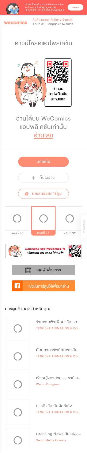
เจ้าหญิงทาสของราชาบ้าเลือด (61, 378)
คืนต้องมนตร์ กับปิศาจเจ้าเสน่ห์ (53, 20)
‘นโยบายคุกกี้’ (31, 10)
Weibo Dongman (48, 384)
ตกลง (75, 7)
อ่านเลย (43, 135)
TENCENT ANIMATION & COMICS (61, 328)
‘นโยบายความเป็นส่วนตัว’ (53, 10)
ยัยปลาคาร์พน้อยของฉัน (56, 350)
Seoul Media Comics (51, 440)
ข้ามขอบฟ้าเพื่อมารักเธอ (56, 322)
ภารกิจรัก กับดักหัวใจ (54, 406)
